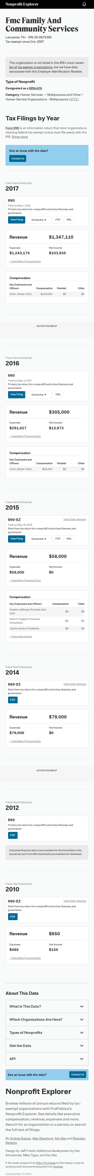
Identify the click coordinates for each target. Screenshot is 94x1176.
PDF (58, 219)
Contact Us (17, 158)
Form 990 (12, 128)
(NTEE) (74, 99)
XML (69, 219)
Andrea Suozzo (20, 1138)
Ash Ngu (61, 1138)
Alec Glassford (42, 1138)
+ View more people (20, 636)
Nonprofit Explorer (22, 4)
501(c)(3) (35, 88)
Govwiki (58, 1166)
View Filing (16, 219)
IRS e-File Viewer (46, 1163)
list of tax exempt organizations (31, 67)
